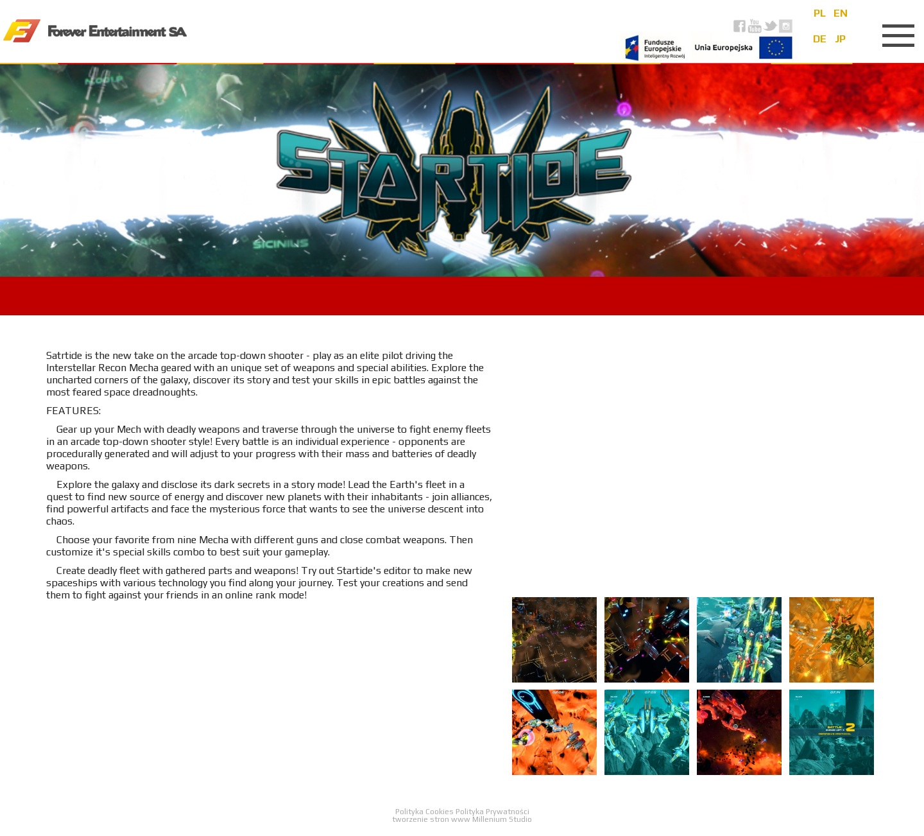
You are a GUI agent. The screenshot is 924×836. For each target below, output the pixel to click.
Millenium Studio (502, 819)
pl (820, 13)
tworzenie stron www (431, 819)
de (819, 39)
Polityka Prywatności (492, 811)
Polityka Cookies (425, 811)
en (841, 13)
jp (840, 39)
